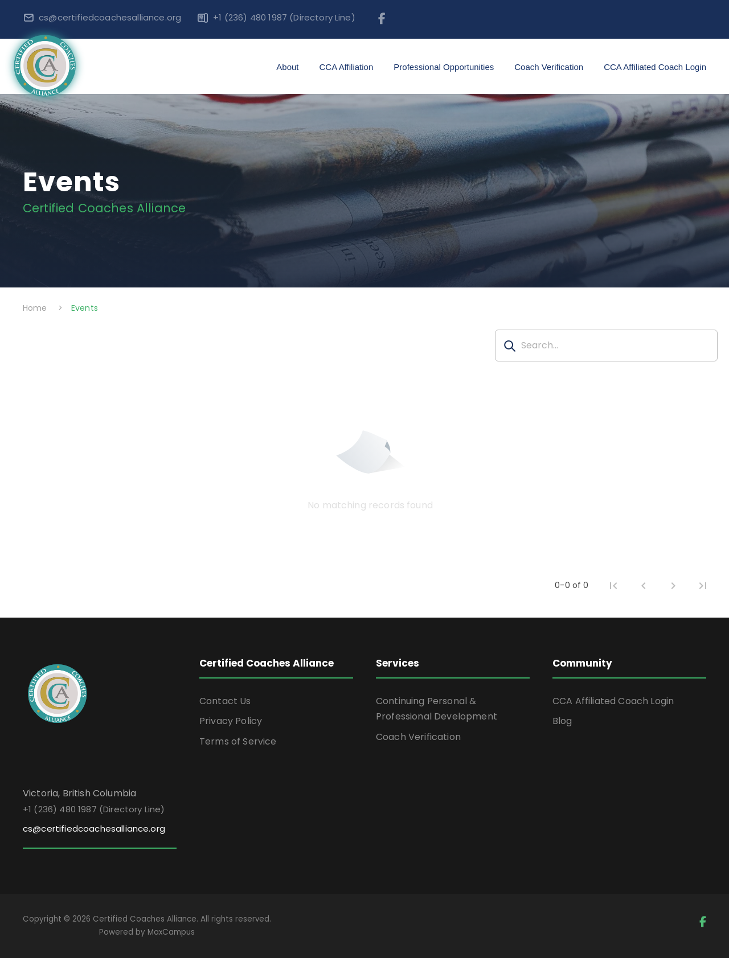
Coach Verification (548, 67)
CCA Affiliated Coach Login (655, 67)
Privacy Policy (230, 720)
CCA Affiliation (347, 67)
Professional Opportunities (444, 67)
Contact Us (225, 701)
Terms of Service (238, 741)
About (287, 67)
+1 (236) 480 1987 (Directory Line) (284, 17)
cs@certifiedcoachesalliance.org (110, 17)
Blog (562, 720)
